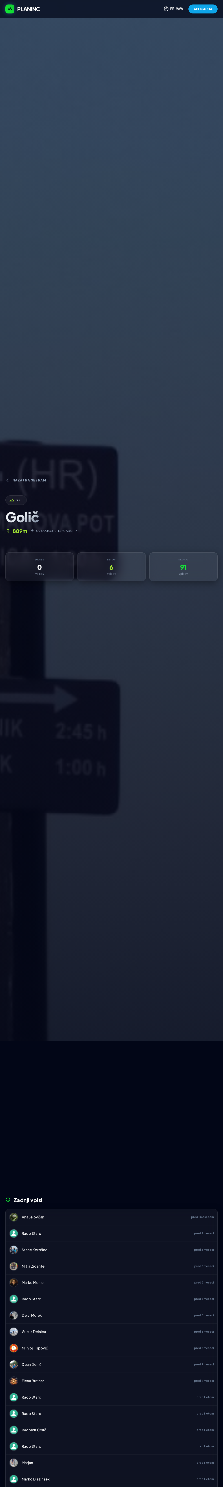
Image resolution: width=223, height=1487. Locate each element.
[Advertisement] (111, 1074)
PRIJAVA (173, 9)
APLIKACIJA (203, 9)
